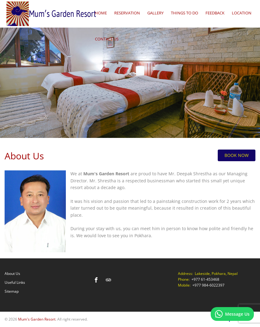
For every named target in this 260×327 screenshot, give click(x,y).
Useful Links (15, 282)
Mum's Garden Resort (36, 319)
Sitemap (12, 291)
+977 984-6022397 (208, 285)
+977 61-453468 (205, 279)
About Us (12, 273)
